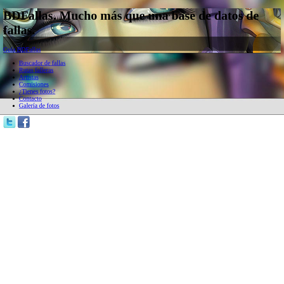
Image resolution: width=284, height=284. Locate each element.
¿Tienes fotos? (37, 91)
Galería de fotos (39, 105)
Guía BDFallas (22, 49)
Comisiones (34, 84)
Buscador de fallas (42, 63)
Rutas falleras (36, 70)
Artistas (29, 77)
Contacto (30, 98)
